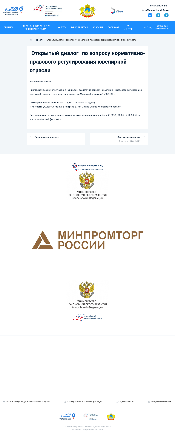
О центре (128, 27)
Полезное (113, 27)
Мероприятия (79, 27)
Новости (97, 27)
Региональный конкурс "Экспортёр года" (36, 27)
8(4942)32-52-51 (159, 5)
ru (145, 27)
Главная (9, 27)
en (150, 27)
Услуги (62, 27)
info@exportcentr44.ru (155, 10)
